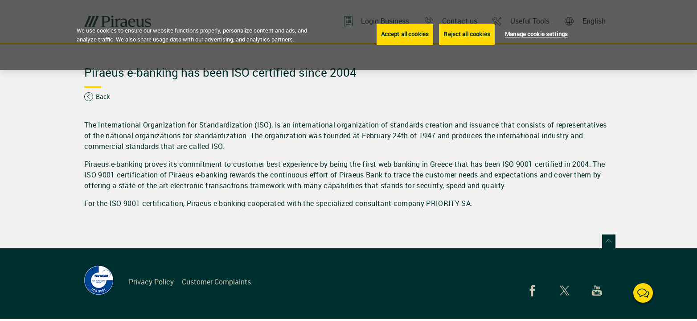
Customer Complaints (216, 282)
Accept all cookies (405, 34)
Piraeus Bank (361, 175)
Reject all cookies (466, 34)
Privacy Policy (151, 282)
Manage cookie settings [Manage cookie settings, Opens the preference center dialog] (536, 34)
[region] (348, 35)
